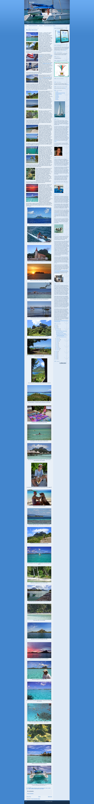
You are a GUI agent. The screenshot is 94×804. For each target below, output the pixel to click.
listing (55, 141)
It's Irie (31, 2)
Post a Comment (30, 793)
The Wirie (55, 213)
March (57, 347)
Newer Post (29, 796)
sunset (40, 788)
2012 (56, 352)
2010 (56, 355)
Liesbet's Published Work (33, 25)
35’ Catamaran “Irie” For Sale (61, 333)
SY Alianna (57, 96)
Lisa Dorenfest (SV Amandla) (60, 92)
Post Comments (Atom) (35, 798)
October (57, 338)
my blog (57, 140)
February (57, 348)
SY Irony (56, 98)
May (57, 344)
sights (29, 788)
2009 (56, 356)
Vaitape (42, 788)
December (58, 328)
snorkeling (32, 788)
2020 (56, 325)
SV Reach (57, 99)
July (57, 342)
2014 (56, 327)
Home (26, 25)
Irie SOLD (41, 25)
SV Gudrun (57, 97)
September (58, 339)
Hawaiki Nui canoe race (47, 63)
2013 (56, 351)
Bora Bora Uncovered (31, 29)
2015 (56, 326)
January (57, 349)
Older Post (50, 796)
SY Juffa (56, 91)
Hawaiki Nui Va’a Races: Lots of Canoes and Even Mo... (61, 335)
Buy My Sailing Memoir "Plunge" (49, 25)
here (68, 84)
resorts (27, 788)
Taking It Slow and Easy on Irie (61, 336)
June (57, 343)
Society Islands (36, 788)
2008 (56, 357)
